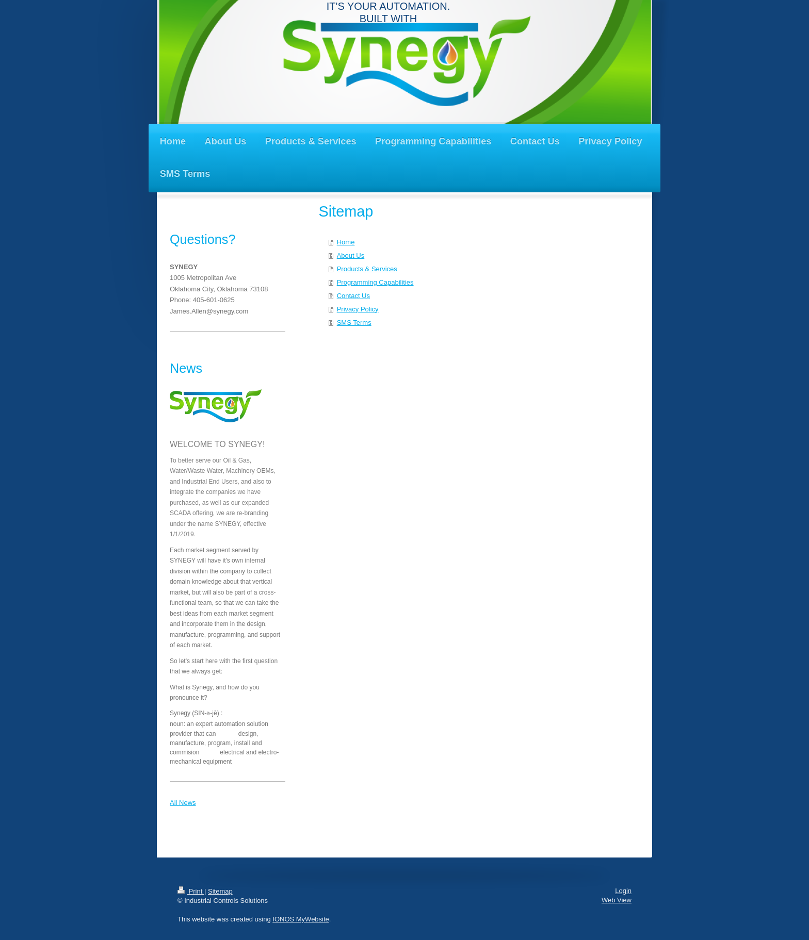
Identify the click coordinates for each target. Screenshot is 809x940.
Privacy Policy (358, 309)
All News (183, 802)
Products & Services (367, 269)
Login (623, 891)
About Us (350, 255)
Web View (617, 900)
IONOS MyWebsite (300, 919)
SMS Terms (354, 322)
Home (346, 242)
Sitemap (220, 891)
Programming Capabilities (375, 282)
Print (190, 891)
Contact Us (353, 296)
